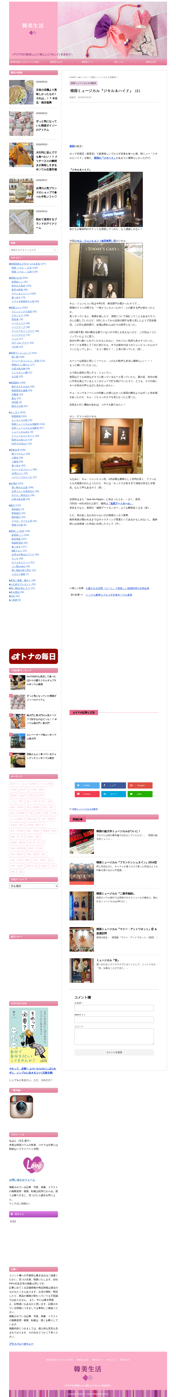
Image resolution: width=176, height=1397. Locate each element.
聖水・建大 (48, 807)
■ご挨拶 (13, 600)
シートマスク (18, 335)
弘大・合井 (46, 801)
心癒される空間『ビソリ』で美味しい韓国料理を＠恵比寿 (117, 588)
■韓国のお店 (56, 62)
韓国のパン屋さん (21, 364)
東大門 (24, 790)
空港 (54, 813)
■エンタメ (119, 62)
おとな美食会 (17, 819)
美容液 (15, 319)
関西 (13, 872)
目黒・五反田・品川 (42, 860)
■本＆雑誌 (14, 592)
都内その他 (32, 866)
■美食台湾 (151, 62)
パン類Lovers (18, 566)
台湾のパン (17, 473)
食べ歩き (16, 297)
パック (15, 339)
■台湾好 (13, 483)
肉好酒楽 (16, 539)
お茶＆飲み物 (18, 368)
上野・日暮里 (47, 819)
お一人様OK (30, 784)
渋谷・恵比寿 (17, 854)
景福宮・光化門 (18, 796)
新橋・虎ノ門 (17, 837)
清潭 (38, 813)
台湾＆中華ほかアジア (23, 554)
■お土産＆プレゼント (20, 584)
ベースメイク (18, 323)
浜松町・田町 (33, 837)
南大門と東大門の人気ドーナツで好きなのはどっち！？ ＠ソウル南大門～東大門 (42, 719)
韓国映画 (16, 416)
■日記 (12, 596)
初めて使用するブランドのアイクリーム (46, 223)
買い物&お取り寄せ (21, 570)
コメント (79, 1026)
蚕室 (46, 813)
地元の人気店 (18, 285)
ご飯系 (15, 461)
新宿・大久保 (35, 848)
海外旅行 (16, 509)
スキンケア (17, 315)
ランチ (15, 558)
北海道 (44, 866)
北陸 (20, 872)
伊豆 (53, 866)
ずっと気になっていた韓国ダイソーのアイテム (46, 125)
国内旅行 (16, 517)
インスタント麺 (20, 372)
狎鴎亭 (21, 813)
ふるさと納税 (18, 574)
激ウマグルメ (18, 453)
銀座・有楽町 (33, 831)
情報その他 (17, 525)
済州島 (15, 402)
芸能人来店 (32, 819)
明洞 (31, 796)
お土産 (15, 376)
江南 (30, 813)
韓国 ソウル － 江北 (22, 267)
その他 (15, 346)
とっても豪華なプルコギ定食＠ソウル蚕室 (109, 594)
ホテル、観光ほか (21, 495)
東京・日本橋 (17, 831)
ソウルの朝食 (46, 784)
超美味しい (17, 281)
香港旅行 (16, 513)
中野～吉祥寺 (17, 866)
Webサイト (80, 1014)
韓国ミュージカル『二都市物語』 (115, 893)
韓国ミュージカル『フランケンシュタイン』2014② (126, 862)
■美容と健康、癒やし (20, 580)
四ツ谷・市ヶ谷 (36, 843)
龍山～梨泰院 (33, 807)
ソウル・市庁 (17, 801)
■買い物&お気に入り (19, 588)
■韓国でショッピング (20, 353)
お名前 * (78, 1003)
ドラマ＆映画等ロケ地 (23, 301)
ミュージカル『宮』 (108, 960)
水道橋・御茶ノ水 (35, 825)
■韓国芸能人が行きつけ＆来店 (24, 62)
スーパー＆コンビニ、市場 (25, 360)
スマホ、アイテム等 (22, 521)
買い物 (15, 357)
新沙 (13, 813)
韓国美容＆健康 (20, 390)
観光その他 (17, 406)
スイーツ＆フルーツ (22, 469)
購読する (17, 1214)
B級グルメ (17, 550)
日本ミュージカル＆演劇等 (25, 428)
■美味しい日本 (16, 531)
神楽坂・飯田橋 (18, 843)
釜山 (14, 398)
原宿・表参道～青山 (36, 854)
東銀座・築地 (49, 831)
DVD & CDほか (19, 443)
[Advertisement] (114, 122)
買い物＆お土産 (20, 487)
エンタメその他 (20, 420)
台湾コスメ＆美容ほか (23, 491)
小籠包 (15, 457)
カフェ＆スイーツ (21, 293)
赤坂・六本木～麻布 (20, 860)
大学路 (14, 790)
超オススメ (16, 784)
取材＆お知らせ (20, 439)
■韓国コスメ (88, 62)
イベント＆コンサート (23, 436)
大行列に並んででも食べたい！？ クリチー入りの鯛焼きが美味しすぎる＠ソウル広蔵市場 (46, 161)
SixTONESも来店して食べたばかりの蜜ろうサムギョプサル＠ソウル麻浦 (41, 680)
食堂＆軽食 (17, 289)
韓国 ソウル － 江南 (22, 271)
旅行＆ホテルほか (21, 386)
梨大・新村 (32, 801)
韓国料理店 (17, 543)
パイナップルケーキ (22, 477)
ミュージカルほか (21, 432)
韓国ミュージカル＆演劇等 (85, 809)
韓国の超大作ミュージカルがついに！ (118, 831)
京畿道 (15, 394)
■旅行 (12, 505)
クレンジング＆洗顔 (22, 311)
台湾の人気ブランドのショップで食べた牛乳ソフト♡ (46, 192)
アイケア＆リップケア (23, 331)
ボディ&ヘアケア (20, 342)
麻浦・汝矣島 (17, 807)
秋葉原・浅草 (17, 825)
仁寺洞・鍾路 (36, 790)
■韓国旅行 (14, 382)
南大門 (40, 796)
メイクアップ (18, 327)
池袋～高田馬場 (18, 848)
